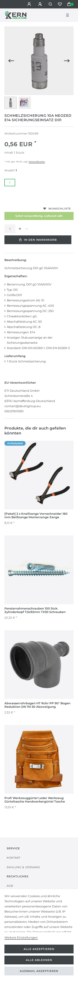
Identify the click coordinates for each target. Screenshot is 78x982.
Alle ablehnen (39, 960)
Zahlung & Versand (23, 867)
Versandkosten (37, 161)
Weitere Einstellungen (21, 937)
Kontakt (13, 857)
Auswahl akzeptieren (39, 971)
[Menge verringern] (26, 228)
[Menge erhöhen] (20, 228)
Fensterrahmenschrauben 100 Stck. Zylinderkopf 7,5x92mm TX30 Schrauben (35, 610)
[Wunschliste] (59, 4)
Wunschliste (57, 208)
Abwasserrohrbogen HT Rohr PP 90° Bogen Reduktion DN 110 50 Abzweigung (37, 705)
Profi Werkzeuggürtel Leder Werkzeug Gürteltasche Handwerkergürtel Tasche (34, 799)
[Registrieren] (40, 4)
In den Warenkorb (38, 239)
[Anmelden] (30, 4)
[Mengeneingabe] (9, 228)
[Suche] (50, 4)
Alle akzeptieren (39, 949)
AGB (10, 885)
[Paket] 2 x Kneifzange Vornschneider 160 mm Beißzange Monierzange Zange (35, 515)
